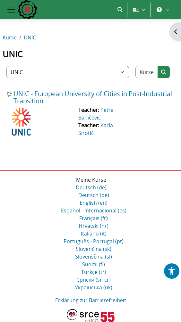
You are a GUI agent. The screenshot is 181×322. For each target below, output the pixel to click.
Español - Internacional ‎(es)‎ (93, 210)
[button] (120, 9)
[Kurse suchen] (146, 72)
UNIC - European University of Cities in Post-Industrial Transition (92, 97)
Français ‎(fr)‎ (93, 218)
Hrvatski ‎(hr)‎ (93, 225)
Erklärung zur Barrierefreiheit (90, 300)
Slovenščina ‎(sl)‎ (93, 256)
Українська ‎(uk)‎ (93, 287)
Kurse (10, 37)
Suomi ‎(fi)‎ (93, 264)
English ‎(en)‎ (94, 202)
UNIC (30, 37)
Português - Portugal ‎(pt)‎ (94, 241)
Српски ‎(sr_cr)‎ (93, 279)
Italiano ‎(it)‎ (94, 233)
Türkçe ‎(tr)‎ (93, 272)
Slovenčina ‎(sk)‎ (93, 248)
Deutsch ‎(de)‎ (91, 187)
